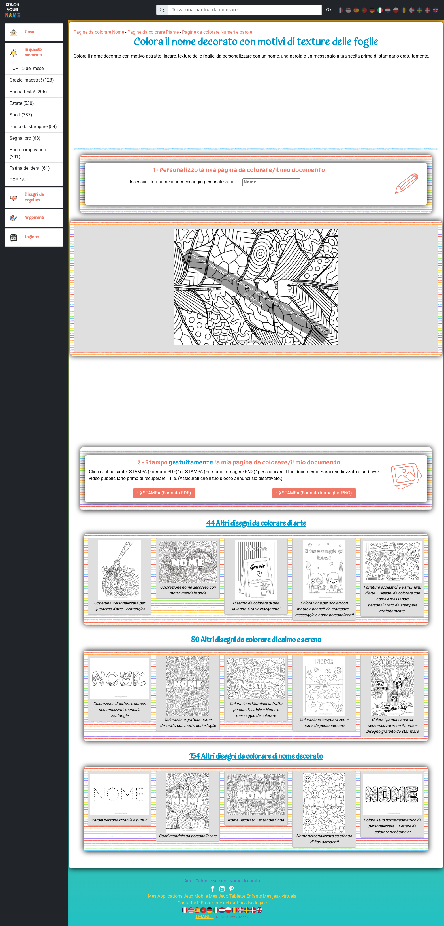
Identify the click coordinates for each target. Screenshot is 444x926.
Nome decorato (246, 886)
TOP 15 (17, 179)
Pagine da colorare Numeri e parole (229, 32)
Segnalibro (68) (25, 138)
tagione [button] (32, 237)
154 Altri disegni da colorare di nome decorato (256, 762)
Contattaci (184, 908)
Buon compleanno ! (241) (29, 153)
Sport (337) (21, 114)
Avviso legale (256, 908)
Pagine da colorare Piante (159, 32)
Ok (329, 9)
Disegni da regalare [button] (35, 197)
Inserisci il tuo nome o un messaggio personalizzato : (178, 181)
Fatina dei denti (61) (30, 168)
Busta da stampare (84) (33, 126)
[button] (13, 52)
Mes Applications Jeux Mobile (174, 902)
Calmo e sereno (210, 886)
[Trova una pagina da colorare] (244, 10)
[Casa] (13, 32)
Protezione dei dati (218, 908)
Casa (29, 32)
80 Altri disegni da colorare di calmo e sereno (255, 646)
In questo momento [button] (34, 52)
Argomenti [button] (34, 217)
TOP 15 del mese (27, 68)
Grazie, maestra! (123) (32, 80)
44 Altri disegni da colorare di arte (256, 523)
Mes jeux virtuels (283, 902)
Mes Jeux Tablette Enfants (236, 902)
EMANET (203, 922)
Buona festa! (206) (28, 91)
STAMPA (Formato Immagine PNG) (314, 493)
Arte (185, 886)
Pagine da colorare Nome (101, 32)
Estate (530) (22, 103)
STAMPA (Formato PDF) (163, 493)
